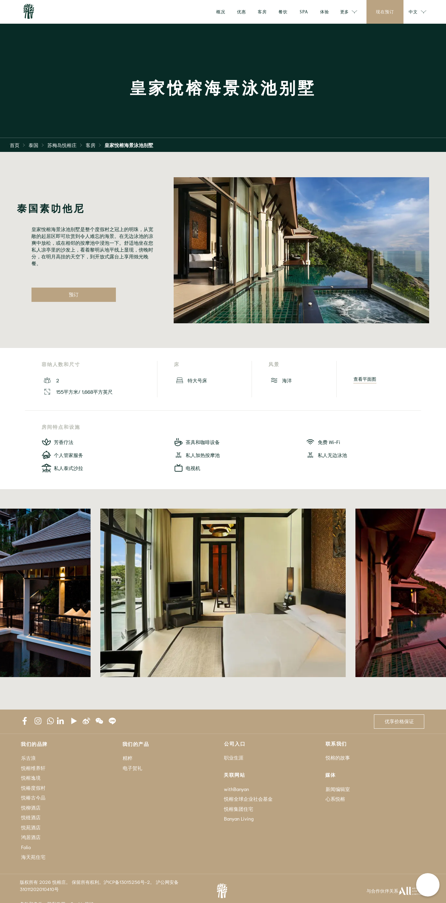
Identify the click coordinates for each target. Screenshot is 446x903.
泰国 (33, 145)
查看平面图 (364, 379)
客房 (90, 145)
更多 (349, 12)
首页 (14, 145)
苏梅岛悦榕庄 (62, 145)
